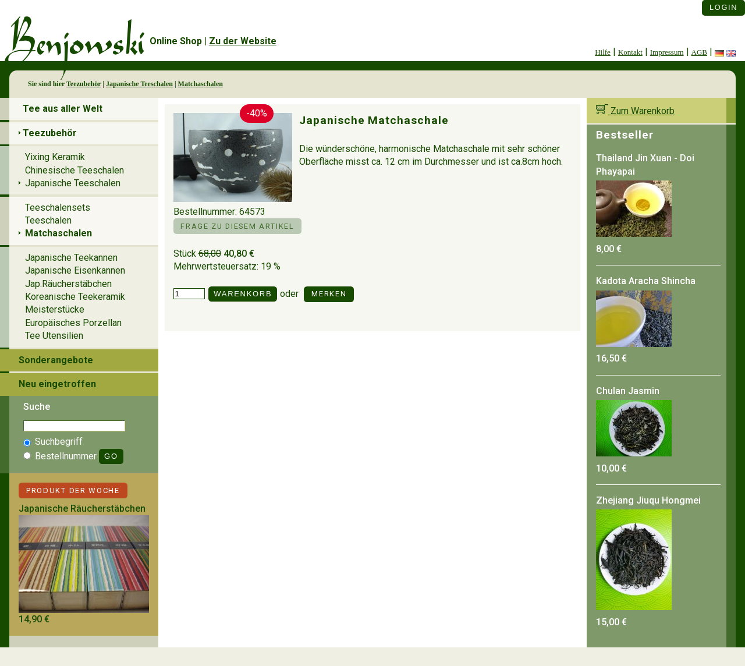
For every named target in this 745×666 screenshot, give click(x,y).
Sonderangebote (56, 360)
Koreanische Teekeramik (75, 296)
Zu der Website (242, 41)
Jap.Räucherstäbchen (68, 283)
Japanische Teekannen (71, 257)
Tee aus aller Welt (62, 108)
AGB (699, 52)
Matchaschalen (200, 84)
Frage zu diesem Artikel (237, 226)
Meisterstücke (54, 309)
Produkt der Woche (73, 490)
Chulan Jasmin (627, 390)
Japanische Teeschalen (139, 84)
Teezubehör (83, 84)
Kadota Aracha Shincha (646, 280)
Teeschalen (48, 220)
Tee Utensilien (54, 335)
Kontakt (630, 52)
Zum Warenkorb (635, 110)
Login (723, 7)
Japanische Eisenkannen (75, 270)
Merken (328, 293)
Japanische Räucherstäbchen (82, 508)
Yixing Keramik (55, 156)
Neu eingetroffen (57, 383)
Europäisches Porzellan (73, 322)
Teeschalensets (57, 207)
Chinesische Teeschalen (74, 170)
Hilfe (603, 52)
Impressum (667, 52)
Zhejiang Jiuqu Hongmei (648, 500)
